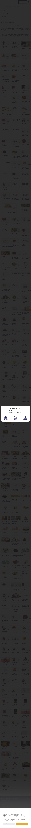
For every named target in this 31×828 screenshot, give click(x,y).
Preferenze (9, 824)
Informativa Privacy (10, 820)
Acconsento (22, 824)
